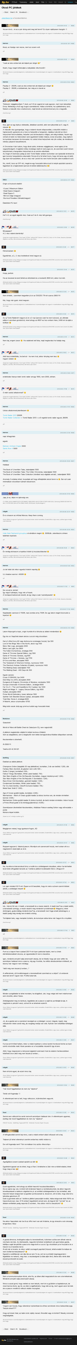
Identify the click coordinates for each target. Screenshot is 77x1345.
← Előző (5, 12)
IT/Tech (14, 2)
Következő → (23, 12)
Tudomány (23, 2)
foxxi (4, 1112)
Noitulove (6, 718)
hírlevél (60, 2)
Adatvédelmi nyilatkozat (31, 1338)
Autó (37, 2)
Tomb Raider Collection (12, 418)
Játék (31, 2)
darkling (6, 758)
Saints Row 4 (8, 448)
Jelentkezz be (7, 18)
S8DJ (5, 180)
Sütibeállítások (28, 1341)
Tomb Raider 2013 (10, 415)
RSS (55, 2)
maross (5, 43)
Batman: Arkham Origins (12, 446)
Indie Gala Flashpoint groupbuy (15, 533)
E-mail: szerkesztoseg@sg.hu (63, 1338)
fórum (50, 2)
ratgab (5, 511)
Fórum (50, 1338)
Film (42, 2)
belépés (70, 2)
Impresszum (43, 1338)
